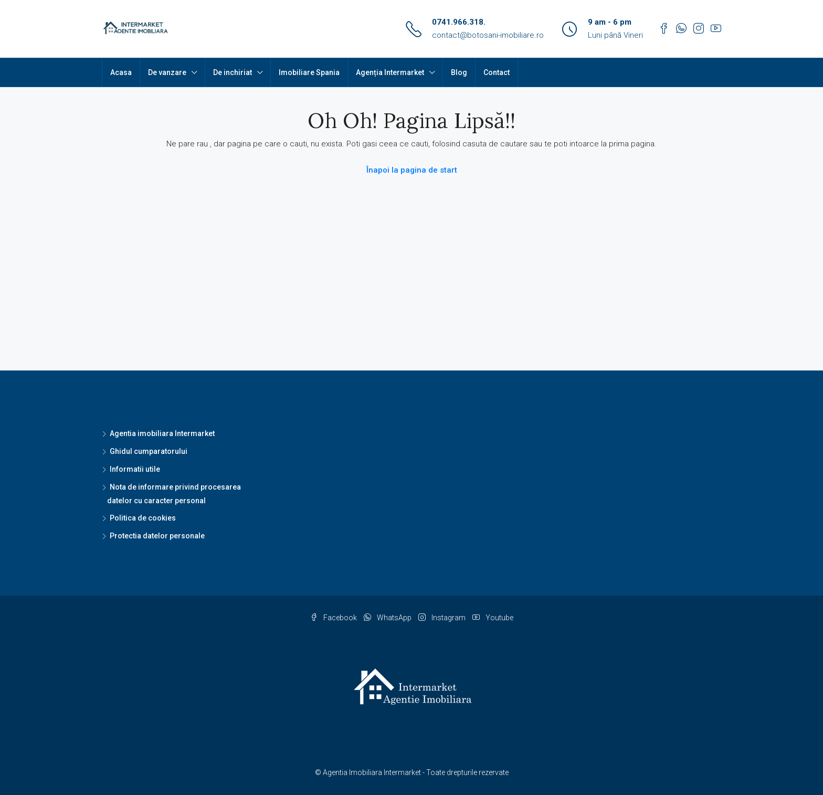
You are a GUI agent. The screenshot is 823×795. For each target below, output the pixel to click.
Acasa (121, 72)
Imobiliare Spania (309, 72)
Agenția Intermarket (390, 72)
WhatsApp (388, 617)
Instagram (442, 617)
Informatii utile (135, 469)
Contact (496, 72)
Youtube (492, 617)
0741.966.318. (459, 22)
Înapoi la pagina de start (411, 170)
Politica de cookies (143, 518)
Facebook (334, 617)
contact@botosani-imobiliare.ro (488, 35)
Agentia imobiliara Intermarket (162, 433)
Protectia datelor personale (157, 536)
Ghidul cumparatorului (148, 451)
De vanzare (167, 72)
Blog (459, 72)
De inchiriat (232, 72)
